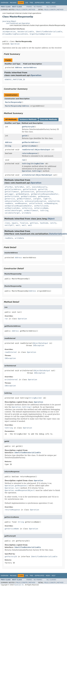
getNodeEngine (22, 194)
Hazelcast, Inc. (19, 585)
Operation (15, 44)
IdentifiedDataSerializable (49, 32)
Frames (29, 7)
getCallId (42, 189)
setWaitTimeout (31, 210)
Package (13, 2)
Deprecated (39, 2)
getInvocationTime (44, 192)
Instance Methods (28, 119)
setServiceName (41, 208)
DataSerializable (26, 32)
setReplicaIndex (12, 208)
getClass (34, 223)
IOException (38, 345)
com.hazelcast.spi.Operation (18, 23)
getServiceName (29, 146)
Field (18, 9)
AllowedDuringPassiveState (15, 34)
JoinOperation (9, 32)
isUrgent (37, 199)
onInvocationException (35, 201)
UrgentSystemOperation (40, 34)
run (23, 160)
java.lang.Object (9, 21)
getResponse (43, 196)
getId (24, 136)
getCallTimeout (12, 192)
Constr (24, 9)
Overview (4, 2)
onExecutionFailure (14, 201)
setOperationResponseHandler (18, 206)
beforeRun (19, 187)
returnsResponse (29, 153)
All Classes (51, 7)
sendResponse (21, 203)
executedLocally (39, 187)
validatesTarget (12, 213)
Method (32, 9)
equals (15, 223)
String (8, 146)
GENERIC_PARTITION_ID (15, 79)
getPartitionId (12, 196)
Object (51, 219)
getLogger (9, 194)
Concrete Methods (48, 119)
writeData (26, 213)
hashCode (44, 223)
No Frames (38, 7)
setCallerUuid (35, 203)
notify (53, 223)
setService (27, 208)
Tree (31, 2)
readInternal (28, 150)
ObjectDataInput (42, 150)
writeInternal (28, 175)
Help (53, 2)
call (28, 187)
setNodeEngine (50, 203)
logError (47, 199)
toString (26, 163)
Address (18, 67)
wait (18, 225)
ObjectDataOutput (44, 175)
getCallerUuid (29, 189)
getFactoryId (28, 127)
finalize (24, 223)
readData (9, 203)
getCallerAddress (13, 189)
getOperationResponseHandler (44, 194)
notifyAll (9, 225)
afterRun (9, 187)
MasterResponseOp (13, 102)
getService (10, 199)
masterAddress (30, 67)
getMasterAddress (30, 142)
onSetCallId (53, 201)
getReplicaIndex (28, 196)
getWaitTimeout (24, 199)
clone (7, 223)
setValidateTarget (13, 210)
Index (48, 2)
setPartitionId (41, 206)
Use (26, 2)
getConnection (27, 192)
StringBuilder (37, 163)
